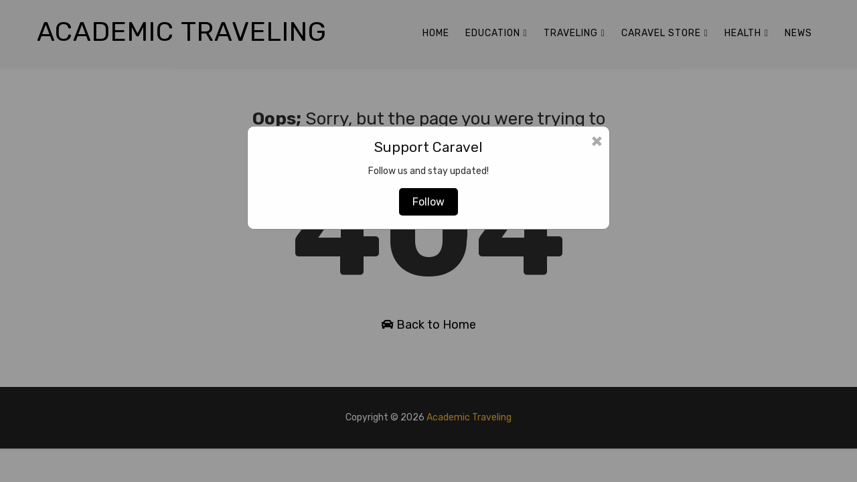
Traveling (571, 33)
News (798, 33)
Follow (428, 201)
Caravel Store (661, 33)
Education (492, 33)
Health (742, 33)
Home (435, 33)
